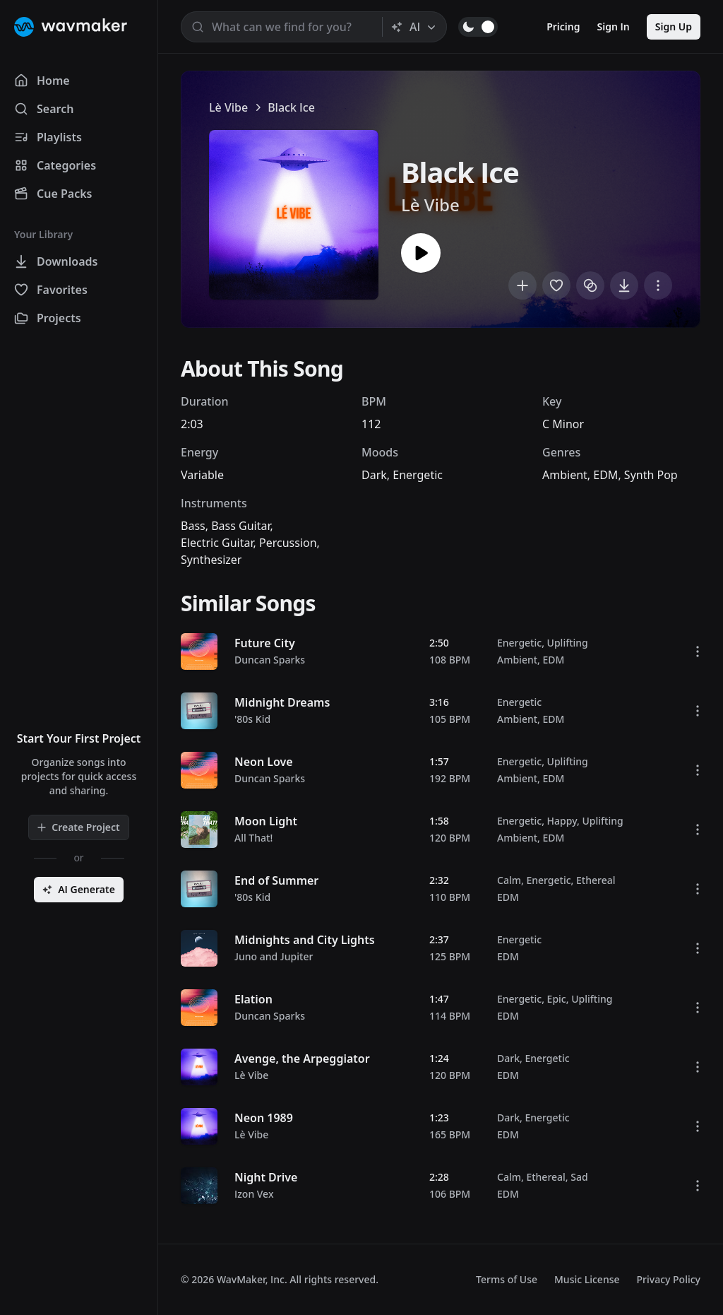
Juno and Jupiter (273, 956)
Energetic (418, 475)
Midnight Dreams (282, 702)
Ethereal (595, 880)
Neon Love (263, 761)
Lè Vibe (228, 107)
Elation (253, 999)
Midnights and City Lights (304, 940)
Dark (374, 475)
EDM (605, 475)
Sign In (613, 26)
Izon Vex (253, 1194)
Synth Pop (651, 475)
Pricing (563, 26)
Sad (578, 1177)
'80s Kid (252, 719)
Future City (264, 643)
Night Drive (265, 1177)
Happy (562, 820)
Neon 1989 (263, 1118)
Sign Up (673, 26)
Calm (509, 880)
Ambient (564, 475)
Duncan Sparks (269, 659)
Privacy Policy (668, 1279)
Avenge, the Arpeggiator (302, 1058)
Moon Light (265, 821)
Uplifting (567, 642)
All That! (253, 837)
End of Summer (276, 880)
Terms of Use (506, 1279)
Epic (556, 999)
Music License (587, 1279)
